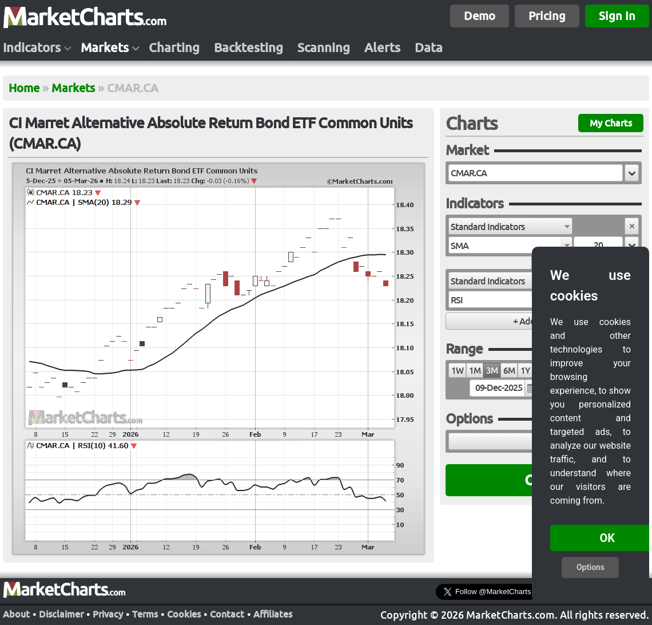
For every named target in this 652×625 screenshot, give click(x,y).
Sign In (617, 15)
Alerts (382, 47)
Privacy (108, 614)
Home (24, 87)
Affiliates (272, 614)
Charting (174, 47)
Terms (145, 614)
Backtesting (248, 47)
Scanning (323, 47)
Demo (479, 15)
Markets (105, 47)
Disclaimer (61, 614)
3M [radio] (492, 370)
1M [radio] (474, 370)
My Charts (611, 123)
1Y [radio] (525, 370)
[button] (632, 172)
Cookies (184, 614)
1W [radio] (457, 370)
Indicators (32, 47)
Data (429, 47)
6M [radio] (509, 370)
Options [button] (591, 567)
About (16, 614)
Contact (227, 614)
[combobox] (510, 226)
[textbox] (535, 172)
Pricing (547, 15)
